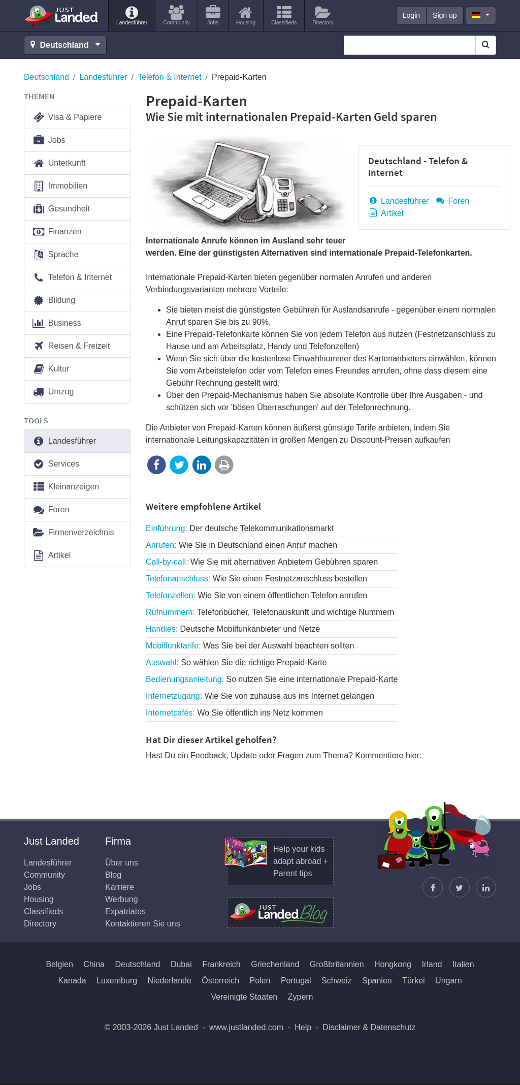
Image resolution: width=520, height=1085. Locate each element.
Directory (40, 923)
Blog (113, 875)
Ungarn (448, 980)
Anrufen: (241, 545)
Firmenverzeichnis (73, 533)
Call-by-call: (262, 561)
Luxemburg (116, 980)
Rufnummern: (270, 612)
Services (55, 464)
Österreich (220, 980)
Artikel (386, 213)
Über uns (121, 862)
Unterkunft (59, 163)
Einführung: (240, 528)
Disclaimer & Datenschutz (368, 1027)
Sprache (55, 255)
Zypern (300, 997)
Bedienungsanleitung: (272, 679)
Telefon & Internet (169, 77)
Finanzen (57, 232)
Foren (452, 201)
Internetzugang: (260, 696)
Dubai (181, 964)
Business (56, 323)
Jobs (49, 140)
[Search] (485, 45)
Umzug (53, 392)
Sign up (445, 15)
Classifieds (43, 911)
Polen (260, 980)
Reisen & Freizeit (71, 346)
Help (303, 1027)
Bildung (53, 300)
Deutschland (46, 77)
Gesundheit (61, 209)
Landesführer (103, 77)
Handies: (233, 629)
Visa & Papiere (67, 117)
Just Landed (62, 15)
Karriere (119, 887)
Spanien (377, 980)
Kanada (72, 980)
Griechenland (275, 964)
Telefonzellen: (256, 595)
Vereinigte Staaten (244, 997)
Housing (39, 899)
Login (411, 15)
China (94, 964)
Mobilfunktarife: (250, 645)
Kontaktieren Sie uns (142, 923)
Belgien (59, 964)
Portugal (296, 980)
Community (44, 875)
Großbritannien (337, 964)
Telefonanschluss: (256, 578)
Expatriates (125, 911)
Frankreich (221, 964)
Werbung (121, 899)
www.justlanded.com (246, 1027)
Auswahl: (236, 662)
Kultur (51, 369)
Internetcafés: (234, 712)
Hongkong (392, 964)
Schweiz (336, 980)
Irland (431, 964)
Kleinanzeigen (65, 487)
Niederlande (169, 980)
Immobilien (59, 186)
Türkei (413, 980)
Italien (463, 964)
